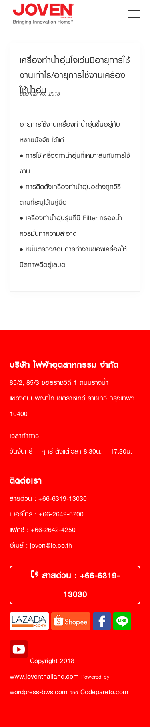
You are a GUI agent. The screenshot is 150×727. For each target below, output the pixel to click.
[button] (134, 14)
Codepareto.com (104, 691)
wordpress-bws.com (39, 691)
